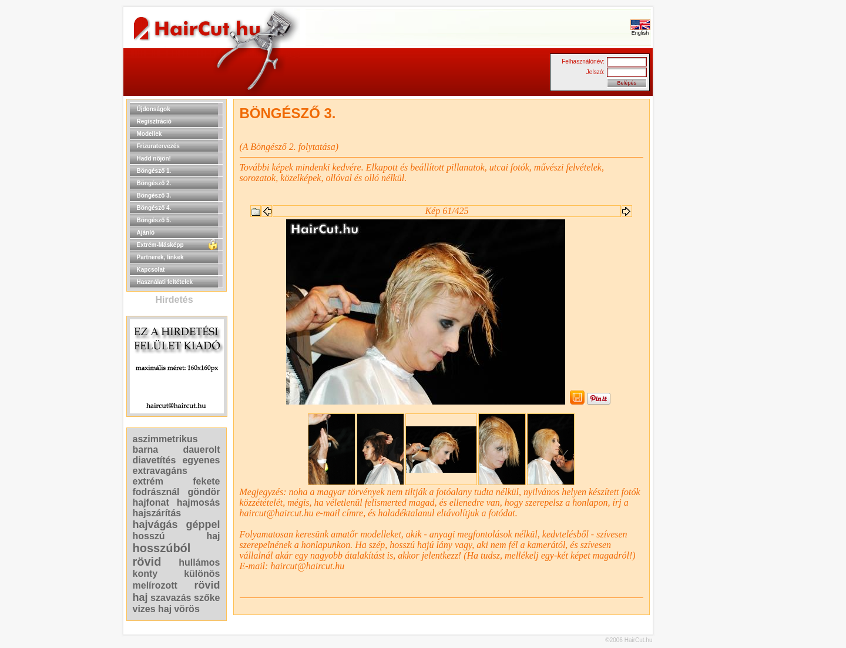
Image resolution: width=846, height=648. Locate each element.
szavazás (170, 598)
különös (202, 574)
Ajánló (146, 232)
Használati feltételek (165, 282)
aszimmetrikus (165, 439)
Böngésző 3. (154, 195)
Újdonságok (153, 109)
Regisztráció (154, 121)
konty (145, 574)
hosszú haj (176, 536)
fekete (206, 481)
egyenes (201, 460)
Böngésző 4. (154, 208)
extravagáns (160, 471)
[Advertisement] (690, 275)
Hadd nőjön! (154, 158)
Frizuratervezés (158, 146)
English (640, 30)
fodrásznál (156, 492)
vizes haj (152, 609)
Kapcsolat (151, 269)
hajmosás (198, 502)
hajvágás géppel (176, 524)
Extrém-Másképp (160, 245)
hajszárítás (157, 513)
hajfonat (151, 502)
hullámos (199, 562)
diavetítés (154, 460)
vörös (187, 609)
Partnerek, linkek (160, 257)
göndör (203, 492)
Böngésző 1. (154, 171)
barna (146, 450)
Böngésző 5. (154, 220)
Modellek (149, 134)
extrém (148, 481)
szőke (207, 598)
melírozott (155, 585)
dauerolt (201, 450)
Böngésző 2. (154, 183)
